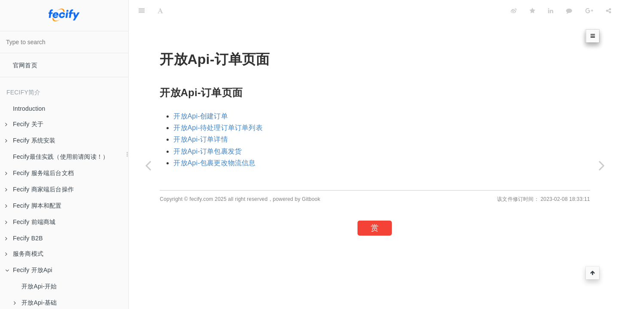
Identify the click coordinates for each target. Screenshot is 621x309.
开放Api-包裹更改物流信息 (214, 163)
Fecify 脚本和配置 (33, 205)
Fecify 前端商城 (30, 221)
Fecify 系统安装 (30, 140)
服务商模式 (24, 253)
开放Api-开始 (39, 286)
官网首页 (25, 65)
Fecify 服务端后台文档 (39, 173)
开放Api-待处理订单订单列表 (217, 127)
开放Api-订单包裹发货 (207, 151)
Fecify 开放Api (28, 270)
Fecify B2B (24, 238)
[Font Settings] (160, 10)
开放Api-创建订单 (200, 116)
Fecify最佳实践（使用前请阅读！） (61, 156)
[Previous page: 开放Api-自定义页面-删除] (148, 165)
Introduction (29, 108)
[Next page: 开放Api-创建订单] (601, 165)
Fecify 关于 (24, 124)
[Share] (609, 10)
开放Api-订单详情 (200, 139)
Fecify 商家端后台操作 (39, 189)
